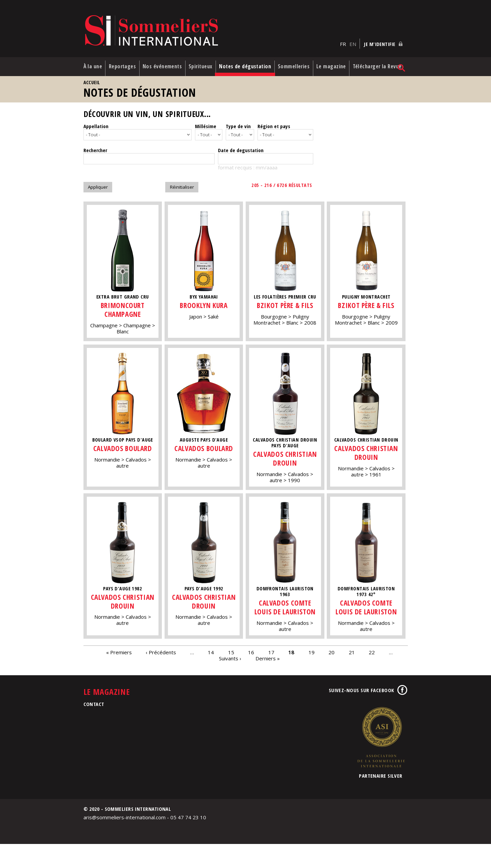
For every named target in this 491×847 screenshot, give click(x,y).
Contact (93, 706)
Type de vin (238, 130)
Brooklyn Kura (204, 308)
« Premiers (119, 655)
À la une (87, 67)
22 (372, 655)
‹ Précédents (161, 655)
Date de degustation (241, 153)
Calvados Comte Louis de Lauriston (286, 610)
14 (211, 655)
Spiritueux (202, 64)
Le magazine (331, 67)
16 (251, 655)
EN (352, 41)
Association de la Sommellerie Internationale (381, 739)
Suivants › (230, 661)
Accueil (91, 86)
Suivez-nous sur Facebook (361, 692)
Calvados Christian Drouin (286, 461)
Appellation (95, 130)
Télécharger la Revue (373, 67)
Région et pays (273, 130)
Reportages (123, 64)
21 (352, 655)
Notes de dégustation (236, 67)
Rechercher (95, 153)
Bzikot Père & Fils (286, 308)
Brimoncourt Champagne (122, 312)
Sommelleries (296, 64)
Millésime (205, 130)
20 (331, 655)
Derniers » (267, 661)
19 (312, 655)
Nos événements (159, 67)
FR (343, 41)
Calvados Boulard (122, 451)
